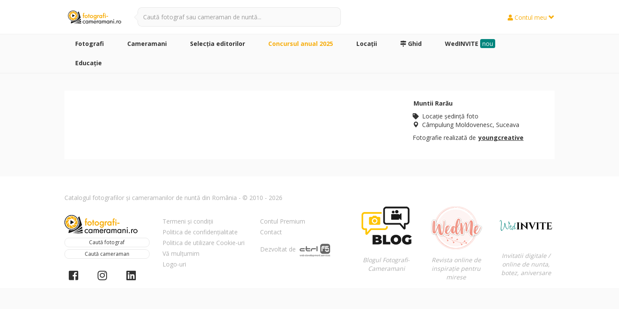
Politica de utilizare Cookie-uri (203, 243)
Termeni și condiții (187, 221)
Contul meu (531, 17)
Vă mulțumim (180, 253)
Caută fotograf (107, 242)
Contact (271, 232)
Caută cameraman (107, 254)
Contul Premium (282, 221)
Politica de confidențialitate (200, 232)
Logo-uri (174, 264)
